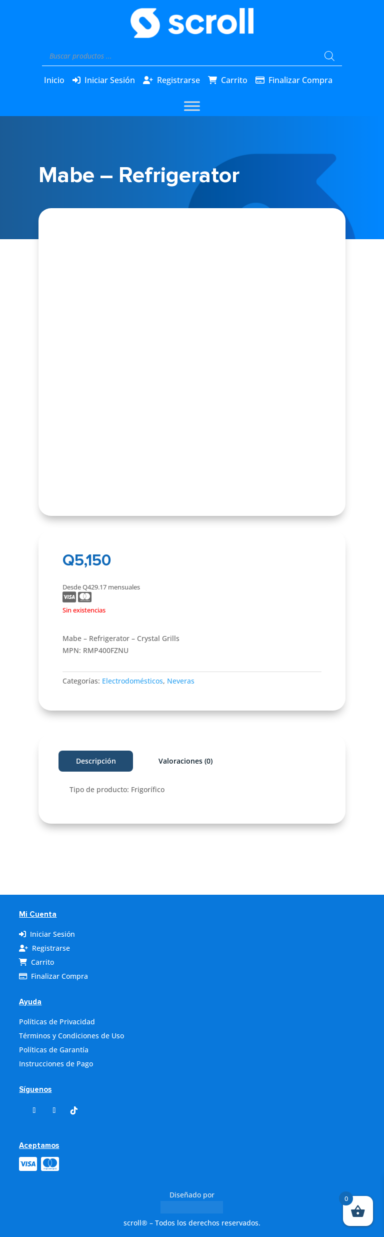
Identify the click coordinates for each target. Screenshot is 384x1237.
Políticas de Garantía (53, 1049)
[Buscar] (329, 56)
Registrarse (178, 80)
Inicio (54, 80)
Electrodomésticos (132, 681)
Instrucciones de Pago (56, 1063)
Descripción (96, 761)
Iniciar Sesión (109, 80)
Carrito (234, 80)
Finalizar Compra (300, 80)
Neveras (180, 681)
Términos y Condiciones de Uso (71, 1035)
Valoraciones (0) (185, 761)
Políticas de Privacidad (57, 1021)
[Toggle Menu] (192, 106)
